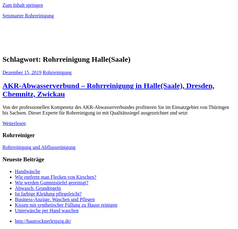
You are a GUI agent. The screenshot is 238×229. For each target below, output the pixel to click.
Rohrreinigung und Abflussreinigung (39, 147)
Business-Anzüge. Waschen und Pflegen (55, 199)
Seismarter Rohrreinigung (28, 15)
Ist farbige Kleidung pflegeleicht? (48, 193)
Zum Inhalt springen (22, 5)
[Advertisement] (75, 38)
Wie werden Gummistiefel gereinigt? (51, 182)
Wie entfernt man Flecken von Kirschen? (55, 177)
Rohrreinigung (57, 72)
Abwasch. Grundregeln (38, 188)
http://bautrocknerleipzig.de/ (43, 221)
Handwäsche (27, 171)
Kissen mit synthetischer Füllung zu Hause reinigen (66, 205)
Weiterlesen (14, 123)
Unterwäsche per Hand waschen (47, 210)
